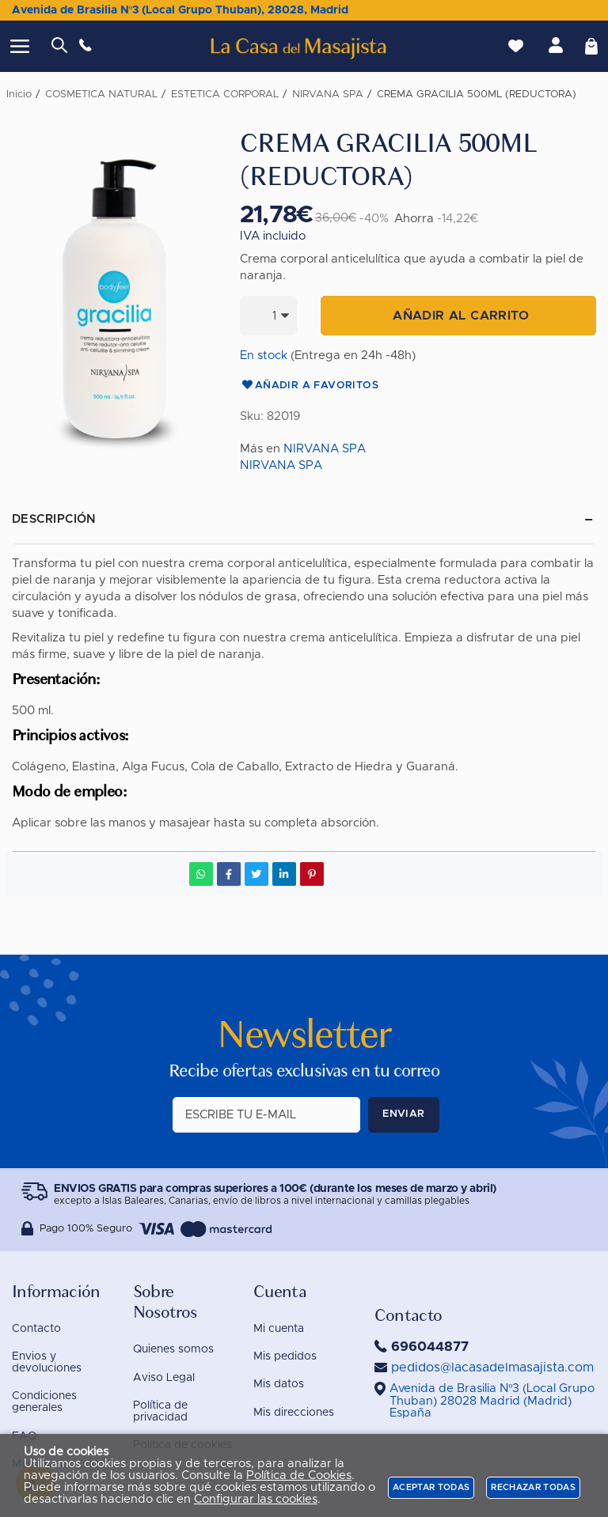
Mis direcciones (293, 1412)
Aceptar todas (431, 1487)
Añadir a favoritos (309, 386)
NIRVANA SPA (324, 449)
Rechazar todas (533, 1487)
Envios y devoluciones (47, 1362)
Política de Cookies (299, 1475)
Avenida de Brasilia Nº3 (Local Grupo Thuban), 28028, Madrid (180, 10)
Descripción (54, 519)
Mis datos (278, 1384)
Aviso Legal (164, 1377)
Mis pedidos (285, 1356)
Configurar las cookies (255, 1499)
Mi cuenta (278, 1328)
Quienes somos (173, 1349)
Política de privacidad (160, 1411)
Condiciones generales (44, 1401)
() (492, 1401)
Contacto (36, 1328)
